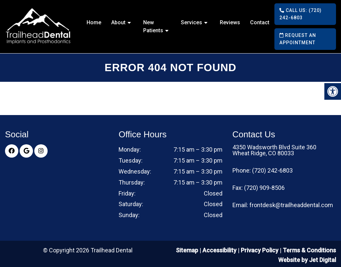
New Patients (153, 26)
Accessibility (219, 250)
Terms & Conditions (309, 250)
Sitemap (187, 250)
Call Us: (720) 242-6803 (300, 14)
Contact (259, 22)
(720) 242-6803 (272, 171)
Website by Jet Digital (307, 259)
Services (191, 22)
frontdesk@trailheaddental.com (291, 205)
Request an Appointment (297, 39)
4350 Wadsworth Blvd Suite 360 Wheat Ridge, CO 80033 (274, 150)
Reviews (230, 22)
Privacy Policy (260, 250)
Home (94, 22)
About (118, 22)
